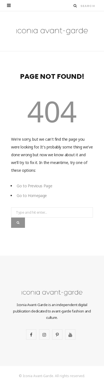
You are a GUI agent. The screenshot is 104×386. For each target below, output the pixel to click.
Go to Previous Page (34, 185)
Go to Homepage (32, 195)
